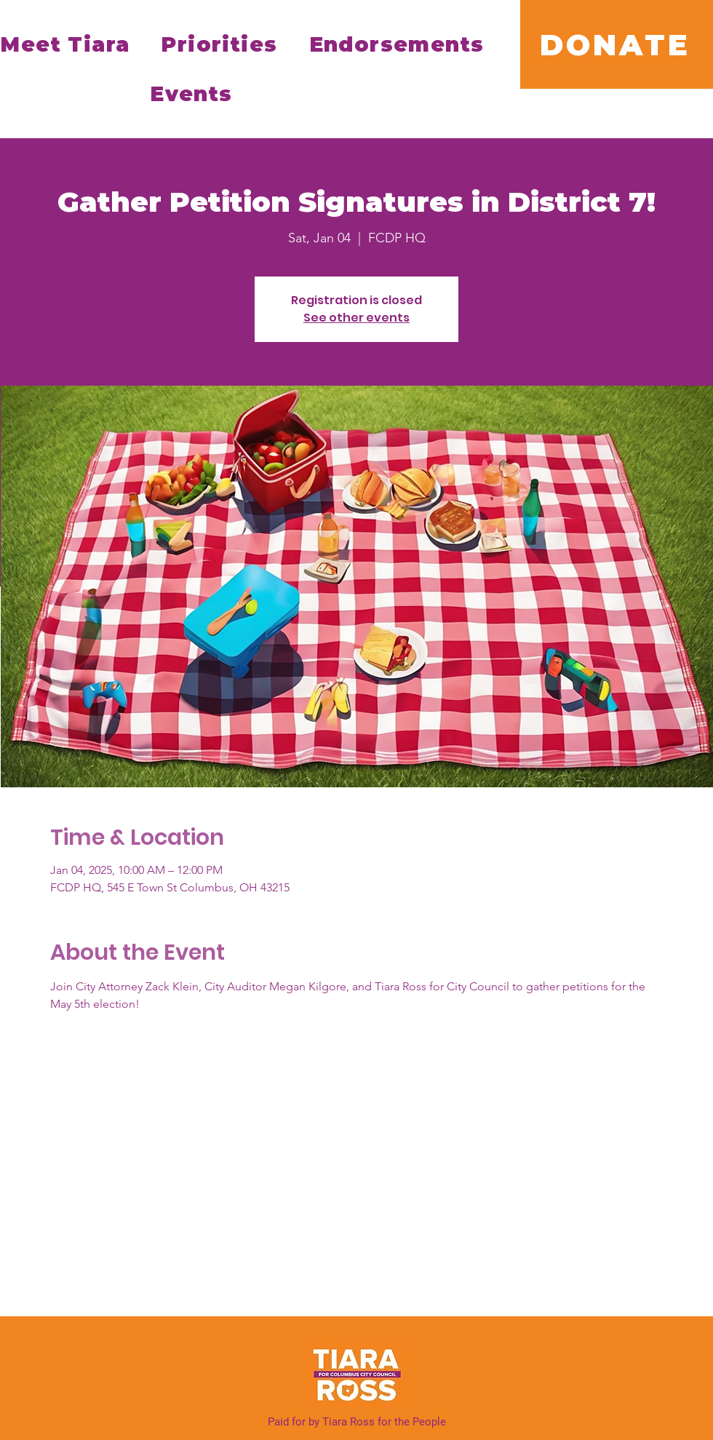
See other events (356, 317)
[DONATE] (616, 44)
